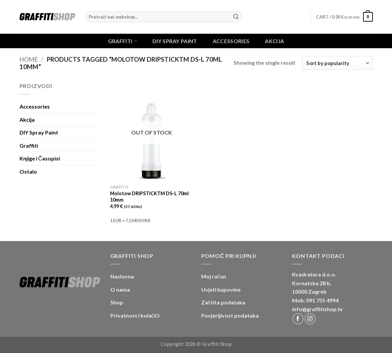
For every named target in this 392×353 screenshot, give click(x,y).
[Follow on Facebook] (298, 318)
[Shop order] (337, 63)
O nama (120, 289)
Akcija (274, 41)
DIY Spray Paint (174, 41)
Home (29, 59)
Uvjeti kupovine (221, 289)
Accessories (231, 41)
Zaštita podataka (223, 302)
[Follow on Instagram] (310, 318)
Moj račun (213, 276)
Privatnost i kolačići (134, 315)
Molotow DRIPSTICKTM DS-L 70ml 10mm (149, 196)
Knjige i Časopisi (40, 158)
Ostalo (28, 171)
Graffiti (122, 41)
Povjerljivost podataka (230, 315)
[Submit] (236, 17)
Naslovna (122, 276)
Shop (116, 302)
